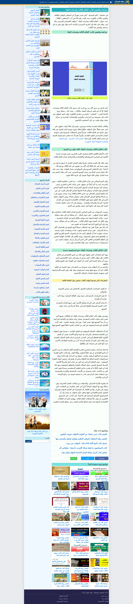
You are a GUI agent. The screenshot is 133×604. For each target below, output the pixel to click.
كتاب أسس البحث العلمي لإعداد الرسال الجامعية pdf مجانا (61, 509)
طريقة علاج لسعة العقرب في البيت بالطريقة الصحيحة (33, 84)
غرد (87, 458)
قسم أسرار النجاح (42, 188)
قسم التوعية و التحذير (41, 211)
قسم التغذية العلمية (42, 206)
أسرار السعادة (95, 2)
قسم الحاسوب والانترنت (40, 215)
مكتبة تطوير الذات (42, 292)
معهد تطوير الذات (87, 592)
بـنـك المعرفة (43, 2)
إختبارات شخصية (75, 2)
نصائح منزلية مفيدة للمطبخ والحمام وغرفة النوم (32, 110)
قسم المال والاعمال (42, 251)
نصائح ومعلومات (53, 2)
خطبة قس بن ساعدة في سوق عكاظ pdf (80, 478)
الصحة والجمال (85, 2)
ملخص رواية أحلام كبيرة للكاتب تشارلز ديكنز (61, 585)
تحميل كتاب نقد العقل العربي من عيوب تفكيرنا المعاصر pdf (61, 571)
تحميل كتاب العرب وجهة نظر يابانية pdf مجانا (61, 554)
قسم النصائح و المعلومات (40, 256)
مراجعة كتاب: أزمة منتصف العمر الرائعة (101, 585)
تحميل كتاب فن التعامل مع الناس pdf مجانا (100, 523)
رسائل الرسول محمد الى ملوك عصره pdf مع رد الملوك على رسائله (80, 540)
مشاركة (101, 458)
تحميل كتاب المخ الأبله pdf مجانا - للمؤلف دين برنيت (86, 443)
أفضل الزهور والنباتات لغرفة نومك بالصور (34, 12)
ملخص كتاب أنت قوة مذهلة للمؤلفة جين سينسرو (81, 509)
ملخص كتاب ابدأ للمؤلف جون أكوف (100, 539)
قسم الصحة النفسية (42, 229)
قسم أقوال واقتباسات (41, 193)
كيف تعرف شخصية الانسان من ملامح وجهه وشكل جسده (32, 127)
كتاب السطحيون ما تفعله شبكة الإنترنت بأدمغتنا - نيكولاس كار (83, 448)
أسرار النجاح (105, 2)
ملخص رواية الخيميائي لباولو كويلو (81, 585)
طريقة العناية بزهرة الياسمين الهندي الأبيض (32, 93)
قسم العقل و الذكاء (42, 238)
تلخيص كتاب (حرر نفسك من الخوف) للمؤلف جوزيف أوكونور (83, 434)
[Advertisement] (80, 47)
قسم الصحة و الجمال (41, 233)
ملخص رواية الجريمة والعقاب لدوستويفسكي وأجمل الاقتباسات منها (81, 571)
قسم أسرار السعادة (42, 184)
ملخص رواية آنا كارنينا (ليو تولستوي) (80, 493)
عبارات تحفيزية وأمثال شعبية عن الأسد (33, 338)
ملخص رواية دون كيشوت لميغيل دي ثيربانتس (61, 523)
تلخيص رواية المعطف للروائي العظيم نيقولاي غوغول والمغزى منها (81, 439)
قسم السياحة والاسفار (41, 224)
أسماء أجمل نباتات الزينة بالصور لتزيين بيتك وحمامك (32, 161)
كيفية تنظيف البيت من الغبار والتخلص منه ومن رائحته (32, 102)
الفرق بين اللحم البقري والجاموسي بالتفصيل (32, 119)
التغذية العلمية (64, 2)
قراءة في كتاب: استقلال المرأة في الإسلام (61, 478)
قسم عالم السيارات (42, 265)
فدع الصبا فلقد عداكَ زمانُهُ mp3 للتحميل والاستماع (101, 479)
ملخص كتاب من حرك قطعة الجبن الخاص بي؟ (80, 523)
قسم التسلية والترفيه (41, 202)
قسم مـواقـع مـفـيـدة (41, 287)
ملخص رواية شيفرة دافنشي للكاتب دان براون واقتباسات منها (61, 540)
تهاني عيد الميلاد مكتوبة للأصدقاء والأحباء (33, 364)
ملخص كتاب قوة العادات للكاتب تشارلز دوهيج (100, 569)
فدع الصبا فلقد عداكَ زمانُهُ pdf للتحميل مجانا (81, 554)
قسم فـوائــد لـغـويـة (41, 269)
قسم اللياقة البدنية (42, 247)
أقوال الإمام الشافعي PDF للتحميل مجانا (101, 554)
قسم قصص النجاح (42, 278)
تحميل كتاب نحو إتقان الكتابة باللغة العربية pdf (100, 493)
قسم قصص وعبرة (42, 283)
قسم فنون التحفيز (42, 274)
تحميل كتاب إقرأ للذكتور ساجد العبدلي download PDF (61, 494)
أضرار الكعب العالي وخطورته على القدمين (32, 54)
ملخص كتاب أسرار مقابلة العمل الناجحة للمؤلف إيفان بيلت (84, 452)
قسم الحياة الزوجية (42, 220)
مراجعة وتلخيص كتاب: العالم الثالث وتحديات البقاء (86, 10)
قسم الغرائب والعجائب (40, 242)
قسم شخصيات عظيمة (41, 260)
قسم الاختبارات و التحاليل (40, 197)
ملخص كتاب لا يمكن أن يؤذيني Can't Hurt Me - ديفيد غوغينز (100, 509)
